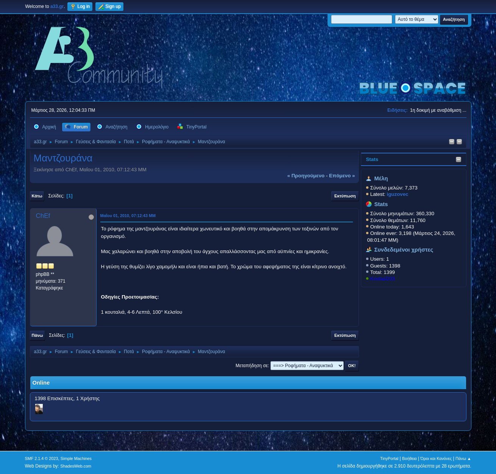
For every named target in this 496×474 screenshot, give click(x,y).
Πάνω (37, 335)
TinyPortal (389, 458)
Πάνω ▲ (463, 458)
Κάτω (37, 196)
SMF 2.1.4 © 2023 (41, 458)
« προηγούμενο (306, 175)
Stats (372, 159)
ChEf (43, 215)
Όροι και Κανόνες (436, 458)
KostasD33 (382, 279)
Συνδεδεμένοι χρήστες (403, 250)
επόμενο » (342, 175)
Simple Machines (76, 458)
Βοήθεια (409, 458)
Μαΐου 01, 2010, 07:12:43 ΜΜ (128, 215)
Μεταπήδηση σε (252, 365)
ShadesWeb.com (75, 466)
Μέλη (381, 178)
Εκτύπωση (345, 196)
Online (41, 383)
